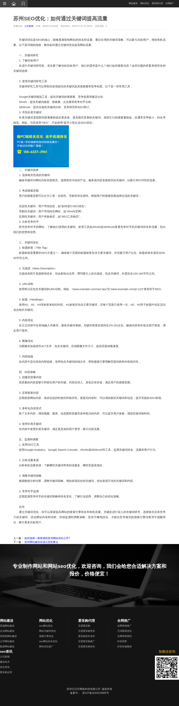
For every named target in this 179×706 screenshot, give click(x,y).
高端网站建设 (7, 625)
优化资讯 (5, 667)
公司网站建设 (7, 641)
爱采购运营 (6, 672)
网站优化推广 (46, 646)
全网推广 (169, 3)
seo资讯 (6, 651)
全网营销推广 (124, 625)
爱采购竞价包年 (86, 636)
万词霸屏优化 (124, 631)
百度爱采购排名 (86, 646)
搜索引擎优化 (46, 636)
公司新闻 (28, 26)
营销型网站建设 (8, 636)
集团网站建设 (7, 646)
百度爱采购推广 (86, 641)
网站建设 (133, 3)
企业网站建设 (7, 631)
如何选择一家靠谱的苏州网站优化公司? (47, 538)
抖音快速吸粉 (124, 646)
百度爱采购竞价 (86, 631)
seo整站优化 (46, 625)
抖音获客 (122, 641)
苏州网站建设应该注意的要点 (41, 542)
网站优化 (144, 3)
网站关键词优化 (47, 631)
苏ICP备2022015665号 (95, 692)
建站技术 (5, 661)
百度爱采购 (84, 625)
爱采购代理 (157, 3)
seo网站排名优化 (48, 641)
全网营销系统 (124, 636)
